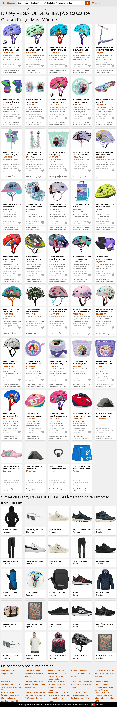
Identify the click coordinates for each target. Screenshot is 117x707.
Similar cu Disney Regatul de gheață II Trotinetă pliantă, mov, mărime (104, 72)
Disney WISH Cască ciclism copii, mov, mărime (81, 154)
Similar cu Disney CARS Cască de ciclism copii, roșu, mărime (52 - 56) (11, 281)
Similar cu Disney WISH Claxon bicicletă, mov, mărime (58, 385)
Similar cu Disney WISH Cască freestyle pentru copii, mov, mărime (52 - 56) (58, 229)
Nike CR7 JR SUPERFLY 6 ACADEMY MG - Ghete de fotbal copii (105, 673)
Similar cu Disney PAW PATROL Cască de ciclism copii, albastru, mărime (10, 333)
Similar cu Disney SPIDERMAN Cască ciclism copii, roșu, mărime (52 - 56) (81, 438)
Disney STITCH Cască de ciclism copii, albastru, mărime (82, 259)
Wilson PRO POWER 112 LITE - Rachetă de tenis (80, 673)
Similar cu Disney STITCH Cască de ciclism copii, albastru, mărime (80, 281)
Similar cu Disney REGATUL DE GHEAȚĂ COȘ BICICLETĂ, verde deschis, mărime (58, 176)
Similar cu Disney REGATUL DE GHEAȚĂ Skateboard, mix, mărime (105, 124)
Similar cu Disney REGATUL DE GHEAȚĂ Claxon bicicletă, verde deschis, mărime (81, 124)
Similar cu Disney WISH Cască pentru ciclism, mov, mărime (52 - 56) (105, 176)
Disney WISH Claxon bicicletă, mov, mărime (58, 364)
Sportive (4, 9)
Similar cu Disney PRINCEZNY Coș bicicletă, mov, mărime (105, 385)
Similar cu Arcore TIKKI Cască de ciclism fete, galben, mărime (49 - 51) (105, 229)
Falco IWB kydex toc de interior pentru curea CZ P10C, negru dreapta (35, 695)
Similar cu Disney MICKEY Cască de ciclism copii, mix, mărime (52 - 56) (34, 281)
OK (93, 705)
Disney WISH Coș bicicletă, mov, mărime (80, 364)
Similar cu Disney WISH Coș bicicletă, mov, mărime (81, 385)
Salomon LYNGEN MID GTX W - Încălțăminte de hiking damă (35, 684)
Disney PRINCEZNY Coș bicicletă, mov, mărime (104, 364)
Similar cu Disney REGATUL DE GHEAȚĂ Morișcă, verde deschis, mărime (11, 176)
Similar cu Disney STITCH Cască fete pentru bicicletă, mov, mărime (11, 229)
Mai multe (99, 705)
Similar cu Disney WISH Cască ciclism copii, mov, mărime (82, 176)
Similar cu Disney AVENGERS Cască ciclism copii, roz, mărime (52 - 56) (58, 438)
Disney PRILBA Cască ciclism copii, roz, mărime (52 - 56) (35, 416)
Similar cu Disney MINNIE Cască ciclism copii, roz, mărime (57, 333)
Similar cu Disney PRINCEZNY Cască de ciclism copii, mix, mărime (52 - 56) (58, 281)
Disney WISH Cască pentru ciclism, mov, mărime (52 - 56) (104, 154)
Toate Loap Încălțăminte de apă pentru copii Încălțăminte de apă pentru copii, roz (11, 490)
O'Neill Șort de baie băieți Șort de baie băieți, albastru (82, 468)
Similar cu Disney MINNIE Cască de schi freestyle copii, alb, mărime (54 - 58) (105, 333)
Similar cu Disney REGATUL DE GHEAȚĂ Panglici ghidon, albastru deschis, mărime (34, 176)
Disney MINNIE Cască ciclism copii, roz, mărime (58, 311)
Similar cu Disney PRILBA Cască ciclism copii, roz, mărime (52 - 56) (33, 438)
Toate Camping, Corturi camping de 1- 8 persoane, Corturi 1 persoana (34, 490)
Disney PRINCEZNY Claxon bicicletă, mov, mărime (34, 364)
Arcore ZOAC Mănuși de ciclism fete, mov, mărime (104, 259)
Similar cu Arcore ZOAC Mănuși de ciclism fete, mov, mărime (104, 281)
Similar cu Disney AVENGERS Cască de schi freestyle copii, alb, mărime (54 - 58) (11, 386)
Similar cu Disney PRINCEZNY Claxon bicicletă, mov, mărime (35, 385)
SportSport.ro (9, 3)
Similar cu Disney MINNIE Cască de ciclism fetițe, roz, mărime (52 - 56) (57, 124)
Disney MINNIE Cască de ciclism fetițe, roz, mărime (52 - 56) (58, 102)
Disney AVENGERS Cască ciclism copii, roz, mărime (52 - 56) (58, 416)
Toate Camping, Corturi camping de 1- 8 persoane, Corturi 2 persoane (104, 438)
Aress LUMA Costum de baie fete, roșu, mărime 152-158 (81, 684)
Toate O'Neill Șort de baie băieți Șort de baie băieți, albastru (80, 490)
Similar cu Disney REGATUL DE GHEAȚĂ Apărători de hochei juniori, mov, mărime (11, 124)
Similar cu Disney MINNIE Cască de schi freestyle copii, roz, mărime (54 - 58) (81, 333)
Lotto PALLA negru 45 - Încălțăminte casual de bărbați (35, 673)
